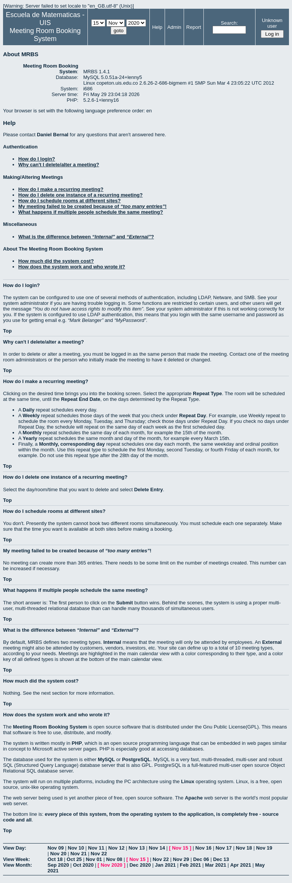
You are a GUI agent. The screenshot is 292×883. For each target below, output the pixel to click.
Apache (194, 798)
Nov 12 (116, 848)
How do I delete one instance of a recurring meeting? (80, 195)
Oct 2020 (83, 865)
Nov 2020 (111, 865)
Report (193, 27)
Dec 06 (201, 859)
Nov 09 (56, 848)
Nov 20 (58, 853)
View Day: (14, 848)
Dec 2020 (140, 865)
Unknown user (272, 23)
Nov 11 (96, 848)
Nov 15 (180, 848)
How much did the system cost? (56, 261)
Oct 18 (55, 859)
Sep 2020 (58, 865)
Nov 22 (99, 853)
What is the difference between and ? (86, 237)
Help (157, 27)
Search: (229, 23)
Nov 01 (94, 859)
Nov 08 (114, 859)
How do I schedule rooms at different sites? (69, 200)
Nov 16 (203, 848)
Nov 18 (244, 848)
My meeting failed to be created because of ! (92, 206)
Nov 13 (137, 848)
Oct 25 (74, 859)
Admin (174, 27)
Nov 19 (264, 848)
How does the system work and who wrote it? (71, 267)
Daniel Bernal (52, 134)
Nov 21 (78, 853)
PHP (77, 743)
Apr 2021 (240, 865)
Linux (187, 781)
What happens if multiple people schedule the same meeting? (90, 212)
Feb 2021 (190, 865)
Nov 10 (76, 848)
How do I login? (36, 159)
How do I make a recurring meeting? (60, 189)
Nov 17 (224, 848)
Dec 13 (221, 859)
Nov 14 (157, 848)
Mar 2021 (215, 865)
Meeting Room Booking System (45, 35)
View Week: (16, 859)
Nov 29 (181, 859)
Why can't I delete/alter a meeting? (58, 164)
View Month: (17, 865)
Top (7, 331)
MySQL (106, 759)
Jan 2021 (165, 865)
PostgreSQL (136, 759)
